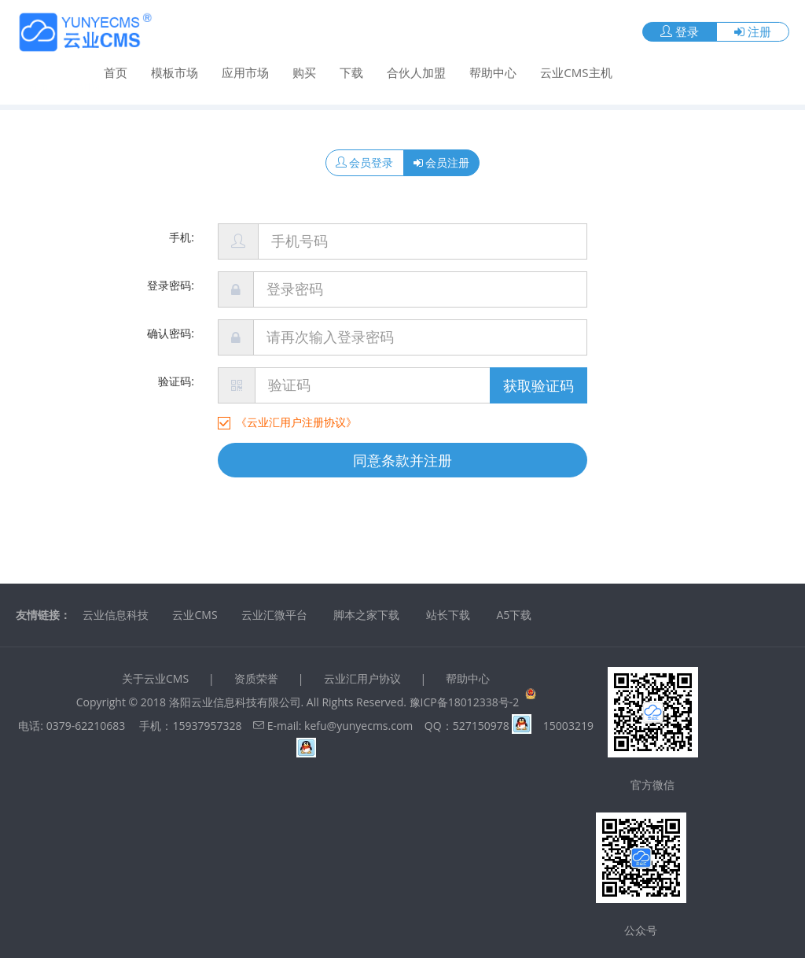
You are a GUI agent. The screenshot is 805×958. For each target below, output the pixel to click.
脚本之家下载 (366, 614)
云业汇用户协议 (362, 678)
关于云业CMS (155, 678)
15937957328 (206, 725)
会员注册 (442, 162)
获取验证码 (538, 385)
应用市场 (245, 71)
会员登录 (365, 162)
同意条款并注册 (402, 460)
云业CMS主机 (576, 71)
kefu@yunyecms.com (358, 725)
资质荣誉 (256, 678)
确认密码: (170, 333)
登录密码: (170, 285)
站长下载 (448, 614)
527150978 (492, 725)
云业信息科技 (116, 614)
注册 (752, 31)
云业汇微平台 (274, 614)
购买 (304, 71)
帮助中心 (492, 71)
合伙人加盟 (416, 71)
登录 (679, 31)
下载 (351, 71)
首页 (115, 71)
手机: (181, 237)
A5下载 (514, 614)
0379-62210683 (86, 725)
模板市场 (174, 71)
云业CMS (194, 614)
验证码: (176, 381)
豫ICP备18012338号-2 (465, 702)
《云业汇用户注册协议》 (296, 422)
